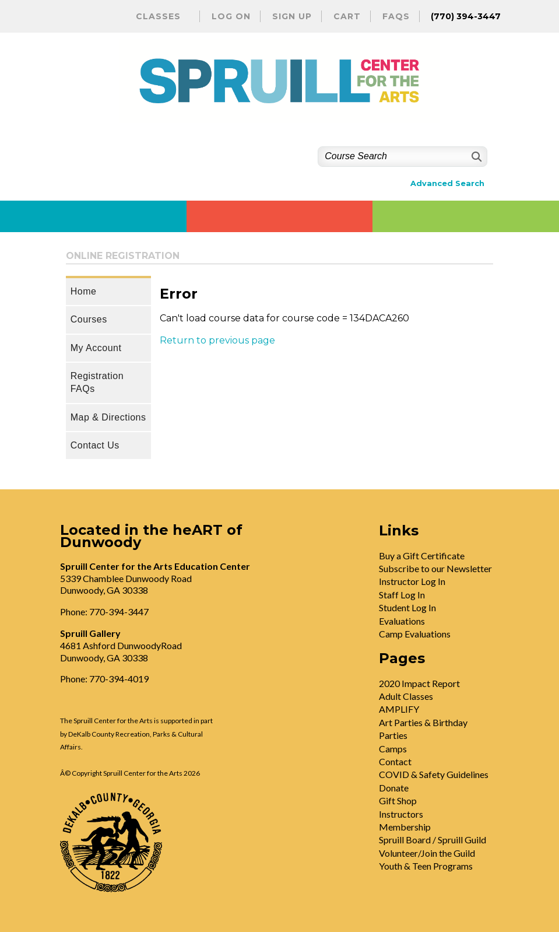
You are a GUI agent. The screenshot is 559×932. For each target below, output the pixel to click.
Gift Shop (398, 800)
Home (84, 291)
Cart (347, 16)
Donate (394, 787)
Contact (395, 761)
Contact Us (95, 445)
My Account (96, 348)
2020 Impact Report (419, 683)
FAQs (396, 16)
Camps (393, 748)
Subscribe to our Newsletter (435, 568)
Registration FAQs (97, 382)
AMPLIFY (399, 708)
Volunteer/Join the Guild (427, 853)
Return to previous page (217, 340)
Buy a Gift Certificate (422, 555)
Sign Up (292, 16)
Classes (158, 16)
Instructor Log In (412, 581)
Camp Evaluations (415, 633)
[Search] (475, 156)
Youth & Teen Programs (426, 865)
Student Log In (407, 607)
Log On (231, 16)
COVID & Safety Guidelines (433, 774)
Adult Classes (406, 696)
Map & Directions (108, 417)
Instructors (401, 813)
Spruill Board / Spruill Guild (432, 839)
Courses (89, 319)
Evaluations (402, 620)
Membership (405, 826)
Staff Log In (402, 594)
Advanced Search (447, 183)
